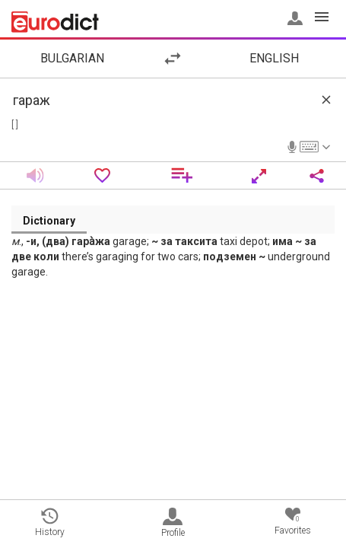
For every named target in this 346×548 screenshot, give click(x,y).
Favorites (293, 522)
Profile (173, 523)
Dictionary (49, 221)
